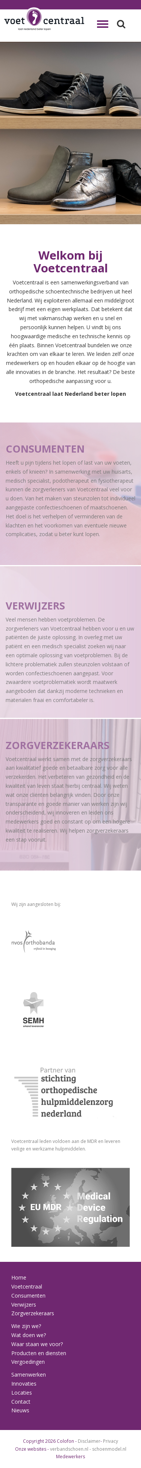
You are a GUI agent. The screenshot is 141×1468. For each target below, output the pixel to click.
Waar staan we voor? (37, 1344)
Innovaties (23, 1383)
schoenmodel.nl (109, 1449)
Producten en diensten (38, 1353)
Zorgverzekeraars (32, 1313)
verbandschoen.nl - (71, 1449)
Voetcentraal (26, 1286)
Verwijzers (23, 1304)
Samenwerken (28, 1374)
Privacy (110, 1441)
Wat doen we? (28, 1335)
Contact (20, 1401)
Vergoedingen (28, 1361)
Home (18, 1277)
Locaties (21, 1392)
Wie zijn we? (26, 1326)
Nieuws (20, 1410)
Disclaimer (89, 1441)
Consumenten (28, 1295)
